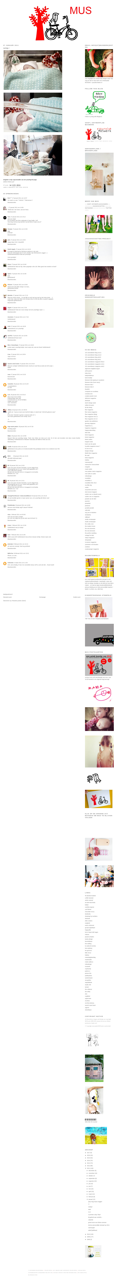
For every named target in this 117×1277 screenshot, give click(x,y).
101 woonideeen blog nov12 (93, 355)
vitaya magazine (89, 537)
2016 (88, 1155)
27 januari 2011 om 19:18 (27, 363)
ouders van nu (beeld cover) (93, 494)
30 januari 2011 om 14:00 (22, 505)
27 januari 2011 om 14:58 (16, 207)
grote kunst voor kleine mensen (97, 1222)
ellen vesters (88, 921)
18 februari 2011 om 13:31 (21, 553)
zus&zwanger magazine (92, 549)
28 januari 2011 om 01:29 (21, 384)
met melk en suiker (90, 473)
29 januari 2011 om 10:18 (19, 446)
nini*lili (10, 335)
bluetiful (87, 389)
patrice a (87, 971)
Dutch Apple (11, 249)
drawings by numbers (91, 916)
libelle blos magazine (91, 453)
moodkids (88, 478)
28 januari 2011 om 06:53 (19, 410)
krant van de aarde (90, 444)
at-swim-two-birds (90, 902)
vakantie (90, 1220)
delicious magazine (90, 398)
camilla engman (89, 907)
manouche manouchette (92, 464)
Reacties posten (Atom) (19, 600)
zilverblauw (88, 1010)
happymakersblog (90, 430)
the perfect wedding (90, 533)
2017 (88, 1152)
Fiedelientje (11, 505)
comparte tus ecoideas (91, 391)
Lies (9, 394)
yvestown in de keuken (91, 544)
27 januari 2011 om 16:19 (23, 249)
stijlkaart (87, 517)
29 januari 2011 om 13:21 (17, 480)
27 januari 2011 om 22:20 (18, 374)
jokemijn (10, 544)
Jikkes (10, 410)
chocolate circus (89, 911)
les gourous (88, 950)
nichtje (25, 187)
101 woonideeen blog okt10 (93, 357)
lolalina (87, 460)
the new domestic (90, 528)
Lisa (9, 354)
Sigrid (9, 307)
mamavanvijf (88, 462)
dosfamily (87, 914)
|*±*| (89, 1212)
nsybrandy (88, 968)
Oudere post (76, 597)
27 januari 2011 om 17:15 (20, 295)
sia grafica (88, 980)
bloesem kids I (89, 384)
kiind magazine (89, 435)
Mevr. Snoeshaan (13, 345)
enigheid (87, 923)
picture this (88, 973)
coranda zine (89, 393)
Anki (9, 326)
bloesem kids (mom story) (92, 382)
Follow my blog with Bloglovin (93, 116)
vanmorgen (91, 1227)
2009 (88, 1237)
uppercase (88, 998)
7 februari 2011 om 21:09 (18, 534)
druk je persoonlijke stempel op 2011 (99, 1225)
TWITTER (109, 208)
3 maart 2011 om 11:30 (21, 562)
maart (90, 1194)
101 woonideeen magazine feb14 (94, 362)
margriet (87, 467)
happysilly (88, 930)
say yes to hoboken (90, 512)
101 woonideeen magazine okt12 (94, 366)
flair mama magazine (91, 412)
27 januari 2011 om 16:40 (19, 264)
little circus (88, 953)
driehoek (87, 400)
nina (9, 514)
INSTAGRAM (89, 208)
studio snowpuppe (90, 519)
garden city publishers (91, 421)
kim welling (88, 943)
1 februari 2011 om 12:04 (19, 525)
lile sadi (87, 455)
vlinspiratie (88, 540)
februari (91, 1196)
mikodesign (88, 476)
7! (88, 1204)
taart (89, 1209)
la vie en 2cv (88, 448)
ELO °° (10, 198)
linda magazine (89, 457)
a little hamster (89, 898)
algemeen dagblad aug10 (92, 368)
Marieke (10, 295)
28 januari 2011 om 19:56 (18, 436)
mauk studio (88, 469)
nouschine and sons (91, 489)
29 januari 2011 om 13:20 (17, 465)
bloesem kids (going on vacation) (94, 380)
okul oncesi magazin (91, 492)
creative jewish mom (91, 396)
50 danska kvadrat (90, 895)
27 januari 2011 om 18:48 (26, 345)
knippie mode (89, 441)
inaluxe (87, 934)
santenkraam (89, 978)
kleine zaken (88, 439)
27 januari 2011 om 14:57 (19, 198)
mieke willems (89, 962)
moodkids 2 (88, 480)
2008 (88, 1239)
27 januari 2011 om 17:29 (19, 307)
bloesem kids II (89, 387)
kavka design (89, 939)
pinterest (87, 505)
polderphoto (88, 975)
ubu (86, 994)
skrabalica (88, 515)
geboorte (11, 187)
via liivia (87, 1000)
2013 (88, 1163)
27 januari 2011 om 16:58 (20, 284)
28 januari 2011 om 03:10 (18, 394)
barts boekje (88, 377)
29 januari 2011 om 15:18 (39, 496)
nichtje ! (90, 1207)
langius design (89, 451)
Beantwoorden (12, 202)
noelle (9, 446)
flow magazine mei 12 (91, 416)
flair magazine (89, 409)
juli (89, 1183)
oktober (91, 1176)
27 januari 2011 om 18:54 (18, 354)
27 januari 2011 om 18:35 (19, 335)
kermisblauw (88, 941)
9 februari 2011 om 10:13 (20, 544)
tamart (87, 987)
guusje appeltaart (90, 927)
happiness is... (89, 425)
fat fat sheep (88, 407)
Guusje (10, 229)
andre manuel (89, 900)
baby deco (88, 373)
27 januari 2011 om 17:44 (21, 317)
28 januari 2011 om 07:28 (25, 426)
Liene (9, 525)
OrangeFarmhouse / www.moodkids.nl (19, 496)
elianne (10, 284)
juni (90, 1186)
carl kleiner (88, 909)
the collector (88, 989)
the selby (87, 991)
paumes (87, 501)
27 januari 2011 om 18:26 (18, 326)
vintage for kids (89, 535)
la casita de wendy (90, 946)
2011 (88, 1168)
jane (9, 240)
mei (90, 1189)
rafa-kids (87, 510)
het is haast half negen (91, 932)
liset (9, 534)
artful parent (88, 371)
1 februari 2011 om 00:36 (18, 514)
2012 (88, 1165)
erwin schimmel (89, 925)
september (92, 1178)
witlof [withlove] (92, 1230)
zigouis (87, 1007)
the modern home (90, 526)
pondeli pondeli (89, 508)
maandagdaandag (90, 957)
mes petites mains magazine (93, 471)
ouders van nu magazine (92, 496)
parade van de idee (90, 499)
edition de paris (89, 405)
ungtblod (87, 996)
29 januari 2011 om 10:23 (20, 456)
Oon (9, 217)
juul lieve (19, 187)
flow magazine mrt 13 (91, 419)
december (92, 1170)
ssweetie (10, 384)
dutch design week (90, 403)
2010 (88, 1234)
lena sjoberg (88, 948)
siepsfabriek (88, 982)
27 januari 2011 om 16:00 (18, 240)
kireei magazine (89, 437)
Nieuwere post (7, 597)
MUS (9, 456)
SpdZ (9, 273)
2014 (88, 1160)
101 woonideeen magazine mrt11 (94, 364)
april (90, 1191)
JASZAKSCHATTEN (98, 206)
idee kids (87, 432)
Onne (9, 264)
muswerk (87, 966)
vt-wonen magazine (90, 542)
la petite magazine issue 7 (92, 446)
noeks (86, 487)
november (92, 1173)
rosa (9, 374)
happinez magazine (90, 428)
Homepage (42, 597)
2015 (88, 1158)
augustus (91, 1181)
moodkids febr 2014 (91, 483)
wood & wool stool (13, 363)
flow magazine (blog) (91, 414)
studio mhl (88, 984)
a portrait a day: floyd (94, 1214)
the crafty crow (89, 524)
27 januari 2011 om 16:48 (18, 273)
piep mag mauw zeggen (95, 1201)
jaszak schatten (89, 937)
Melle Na (10, 553)
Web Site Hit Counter (91, 1122)
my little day (88, 485)
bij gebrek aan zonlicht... (95, 1217)
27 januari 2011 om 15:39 (20, 229)
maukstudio (88, 959)
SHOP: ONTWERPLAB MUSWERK (97, 204)
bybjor (87, 905)
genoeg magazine (90, 423)
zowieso (87, 547)
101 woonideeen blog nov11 (93, 352)
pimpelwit (87, 503)
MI (8, 465)
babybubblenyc (89, 375)
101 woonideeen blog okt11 (93, 359)
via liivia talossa (89, 1003)
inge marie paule (13, 426)
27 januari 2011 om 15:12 (18, 217)
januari (91, 1199)
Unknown (10, 562)
